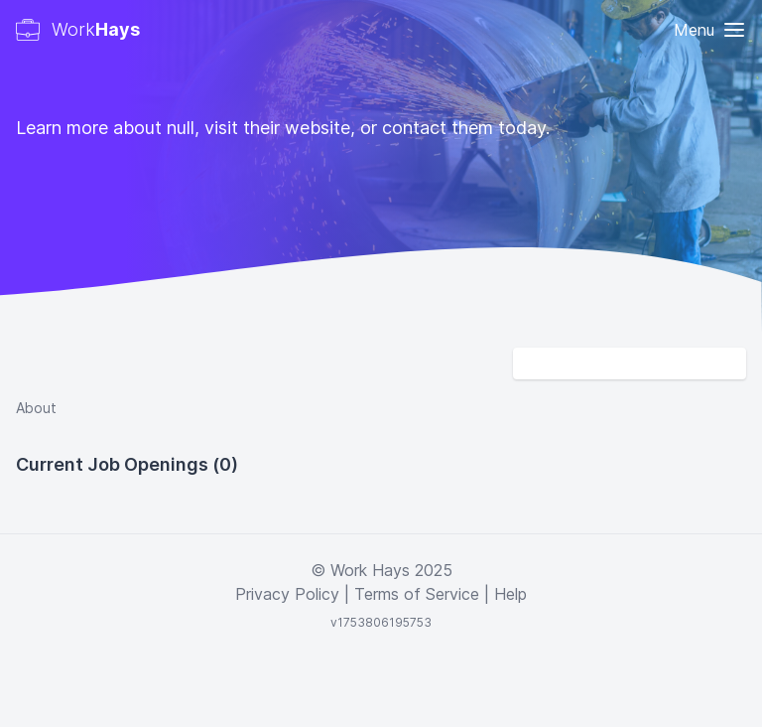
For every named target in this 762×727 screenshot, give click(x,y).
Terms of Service (416, 594)
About (36, 407)
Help (510, 594)
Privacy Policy (287, 594)
